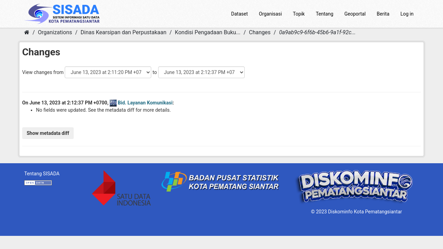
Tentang (324, 14)
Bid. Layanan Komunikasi (145, 102)
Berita (383, 14)
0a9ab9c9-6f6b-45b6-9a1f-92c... (317, 32)
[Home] (26, 32)
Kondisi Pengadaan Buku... (207, 32)
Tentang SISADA (42, 173)
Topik (299, 14)
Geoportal (354, 14)
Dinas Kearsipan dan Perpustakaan (123, 32)
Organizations (55, 32)
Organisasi (270, 14)
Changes (260, 32)
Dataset (239, 14)
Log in (407, 14)
